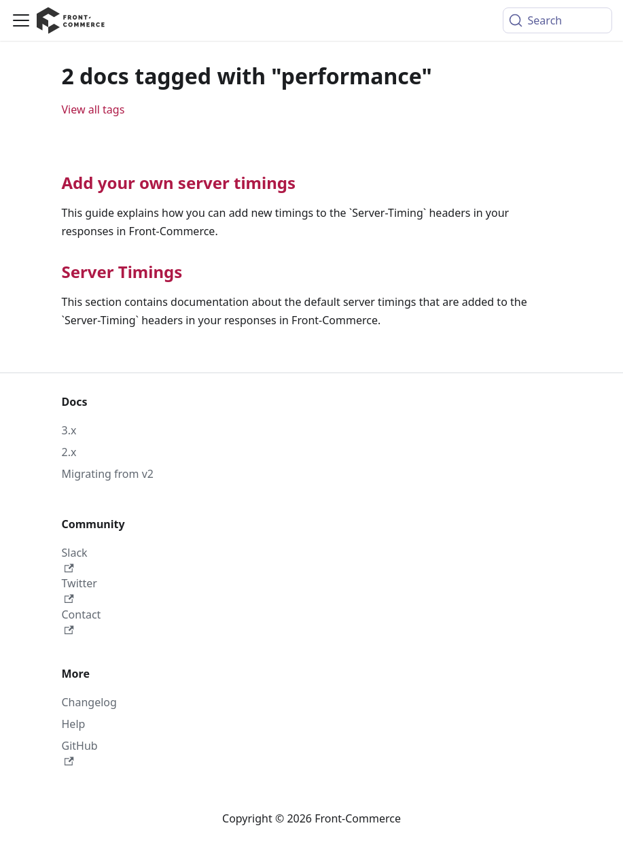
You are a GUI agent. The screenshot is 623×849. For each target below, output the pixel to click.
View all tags (93, 109)
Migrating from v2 (108, 473)
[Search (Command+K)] (557, 20)
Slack (75, 559)
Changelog (89, 702)
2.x (69, 452)
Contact (81, 621)
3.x (69, 430)
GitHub (80, 752)
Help (74, 723)
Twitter (79, 590)
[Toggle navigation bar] (21, 20)
